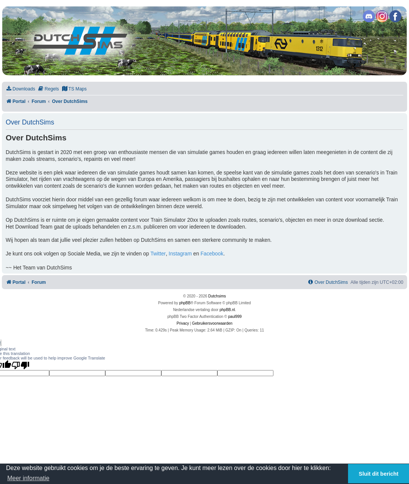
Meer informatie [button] (28, 478)
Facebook (211, 254)
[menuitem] (20, 89)
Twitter (158, 254)
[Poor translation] (20, 365)
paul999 (235, 316)
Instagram (180, 254)
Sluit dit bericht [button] (378, 474)
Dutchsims (217, 296)
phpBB (184, 303)
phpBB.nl (227, 310)
